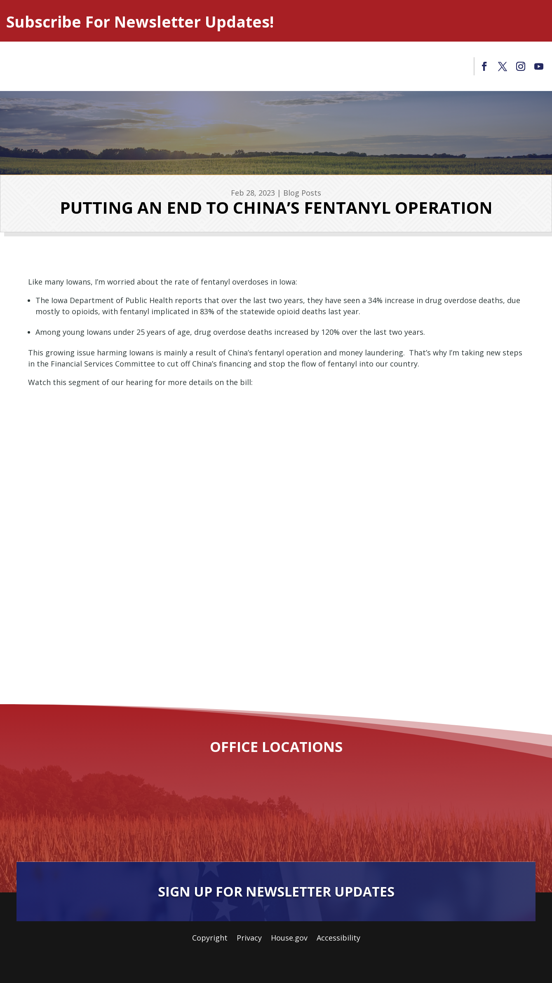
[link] (484, 66)
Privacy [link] (249, 939)
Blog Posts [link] (302, 193)
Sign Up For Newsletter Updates (276, 891)
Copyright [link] (210, 939)
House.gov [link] (289, 939)
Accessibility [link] (338, 939)
